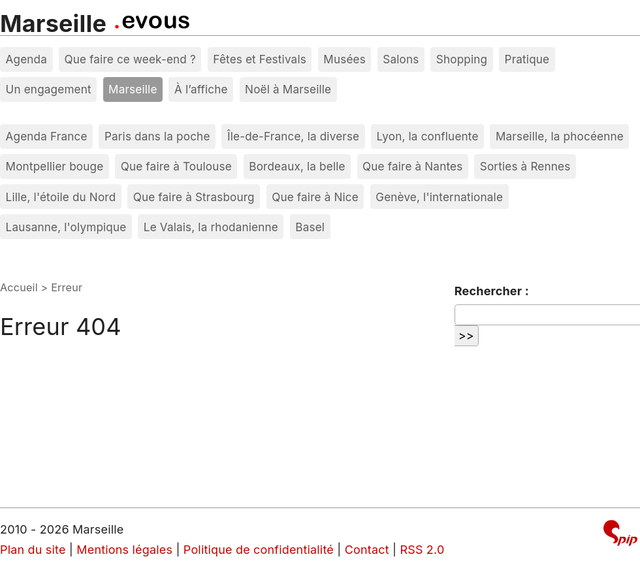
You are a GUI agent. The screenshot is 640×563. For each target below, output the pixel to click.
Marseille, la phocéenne (560, 136)
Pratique (527, 59)
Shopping (461, 59)
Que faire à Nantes (412, 166)
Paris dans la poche (157, 136)
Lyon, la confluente (428, 136)
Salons (401, 59)
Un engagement (48, 89)
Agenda (27, 59)
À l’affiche (201, 89)
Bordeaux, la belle (297, 166)
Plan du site (33, 549)
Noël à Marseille (288, 89)
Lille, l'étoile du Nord (61, 197)
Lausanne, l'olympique (66, 227)
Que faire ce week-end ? (130, 59)
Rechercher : (492, 291)
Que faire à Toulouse (176, 166)
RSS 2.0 (422, 549)
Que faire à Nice (315, 197)
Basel (310, 227)
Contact (367, 549)
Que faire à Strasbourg (194, 197)
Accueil (19, 287)
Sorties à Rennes (525, 166)
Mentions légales (124, 549)
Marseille (53, 23)
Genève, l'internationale (439, 197)
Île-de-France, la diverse (293, 136)
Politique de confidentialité (259, 549)
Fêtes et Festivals (259, 59)
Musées (344, 59)
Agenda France (47, 136)
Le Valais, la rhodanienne (211, 227)
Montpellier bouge (55, 166)
